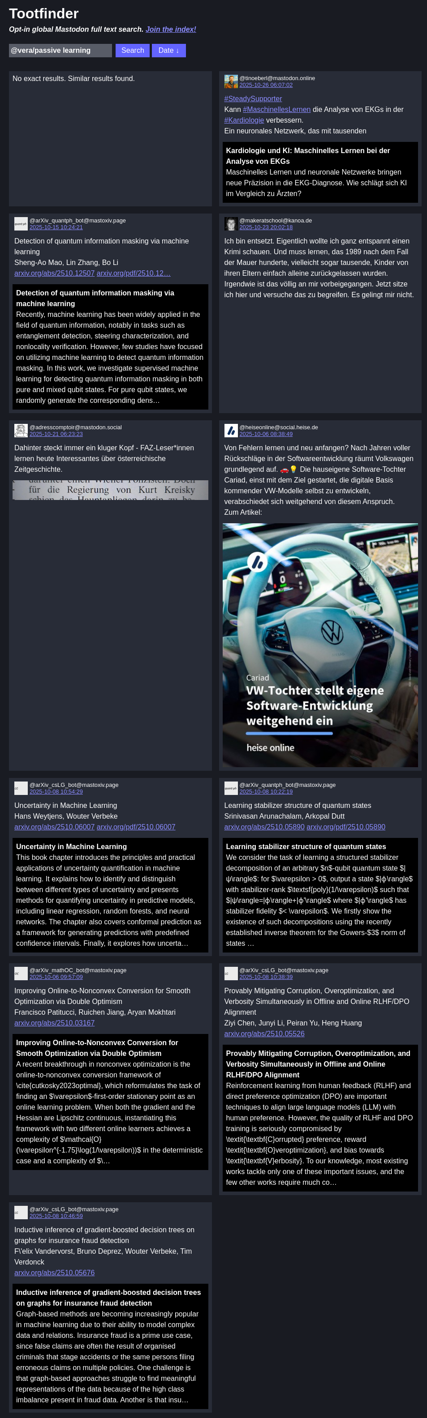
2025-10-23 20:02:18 (266, 227)
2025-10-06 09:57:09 (56, 977)
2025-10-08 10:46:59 (56, 1216)
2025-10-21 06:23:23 (56, 434)
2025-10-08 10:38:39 (266, 977)
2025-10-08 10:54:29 (56, 791)
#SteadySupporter (253, 99)
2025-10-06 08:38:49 (266, 434)
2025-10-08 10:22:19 (266, 791)
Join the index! (171, 29)
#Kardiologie (244, 120)
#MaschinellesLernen (277, 109)
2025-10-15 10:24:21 (56, 227)
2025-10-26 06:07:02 (266, 84)
